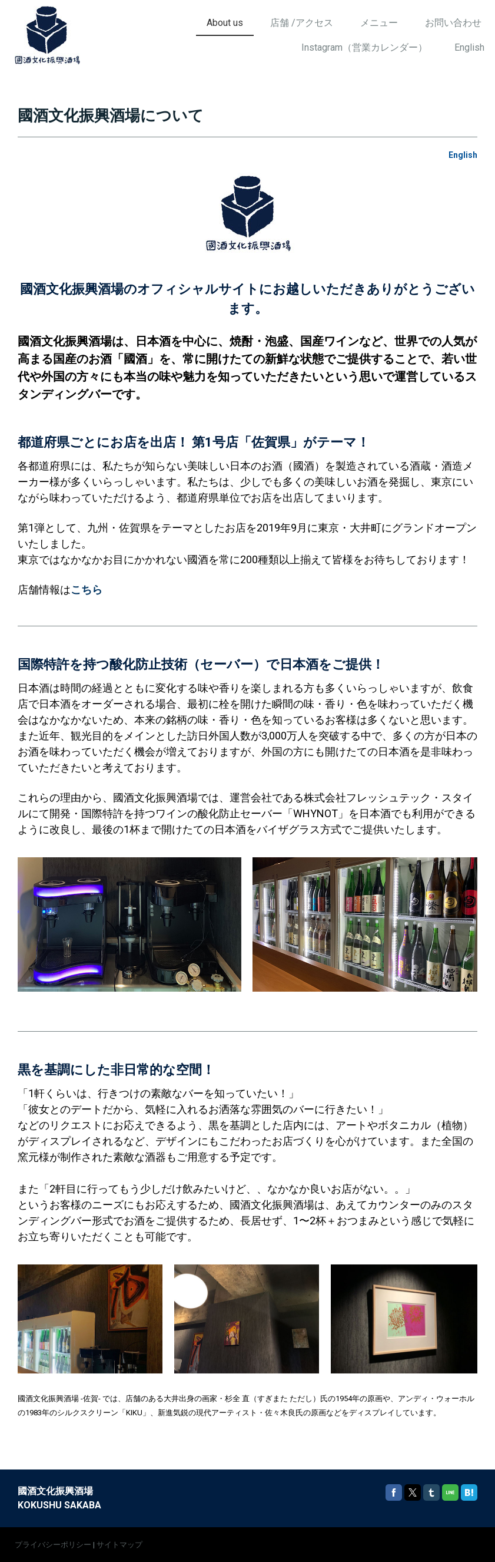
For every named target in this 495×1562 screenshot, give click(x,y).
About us (225, 22)
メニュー (379, 22)
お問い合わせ (453, 22)
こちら (86, 589)
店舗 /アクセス (301, 22)
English (469, 47)
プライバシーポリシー (53, 1544)
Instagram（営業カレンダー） (364, 47)
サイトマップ (119, 1544)
